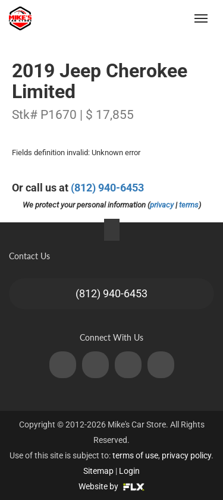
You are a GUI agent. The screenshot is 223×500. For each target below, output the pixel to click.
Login (129, 471)
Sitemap (98, 471)
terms (189, 204)
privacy (162, 204)
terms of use (135, 455)
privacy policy (186, 455)
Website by (111, 486)
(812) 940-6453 (107, 187)
